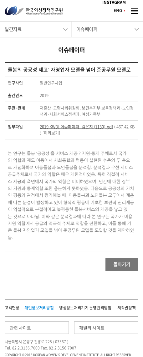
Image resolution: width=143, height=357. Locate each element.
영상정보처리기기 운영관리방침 (85, 308)
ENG (118, 10)
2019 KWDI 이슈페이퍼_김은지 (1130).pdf (76, 127)
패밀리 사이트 (92, 328)
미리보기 (51, 133)
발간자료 (13, 29)
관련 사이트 (20, 328)
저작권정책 (126, 308)
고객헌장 (12, 308)
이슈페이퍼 (87, 29)
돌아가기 (121, 264)
